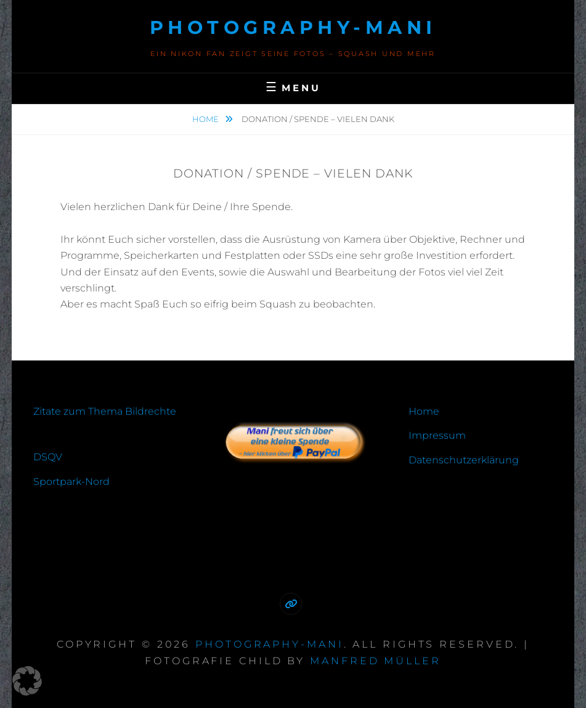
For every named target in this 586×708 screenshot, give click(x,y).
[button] (27, 681)
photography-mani (293, 27)
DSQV (47, 457)
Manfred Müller (375, 661)
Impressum (437, 435)
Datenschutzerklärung (464, 460)
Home (206, 119)
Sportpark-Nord (71, 481)
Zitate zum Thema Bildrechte (104, 411)
